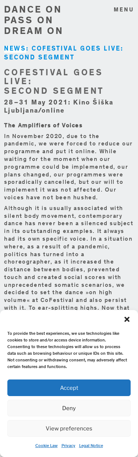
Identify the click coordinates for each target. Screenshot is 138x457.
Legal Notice (91, 446)
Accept (69, 388)
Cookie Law (46, 446)
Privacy (68, 446)
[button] (127, 319)
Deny (69, 408)
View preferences (69, 428)
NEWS (15, 49)
